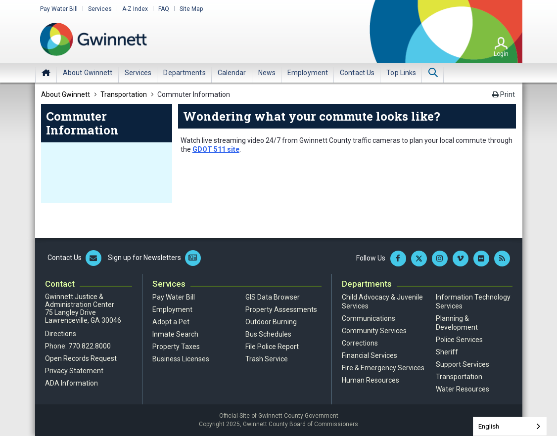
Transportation (459, 377)
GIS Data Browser (272, 297)
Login (501, 53)
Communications (368, 318)
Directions (60, 334)
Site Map (191, 8)
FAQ (163, 8)
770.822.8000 (89, 346)
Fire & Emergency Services (383, 368)
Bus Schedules (268, 334)
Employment (172, 309)
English (488, 426)
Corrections (360, 343)
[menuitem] (88, 73)
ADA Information (71, 383)
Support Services (462, 364)
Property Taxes (176, 346)
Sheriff (447, 352)
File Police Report (272, 346)
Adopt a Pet (170, 322)
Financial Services (369, 355)
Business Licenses (180, 359)
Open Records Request (81, 358)
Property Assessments (281, 309)
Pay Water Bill (59, 8)
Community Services (374, 331)
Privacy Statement (74, 371)
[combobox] (510, 426)
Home (46, 73)
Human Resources (370, 380)
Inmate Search (175, 334)
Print (503, 94)
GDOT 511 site (215, 149)
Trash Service (266, 359)
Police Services (459, 340)
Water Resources (462, 389)
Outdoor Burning (271, 322)
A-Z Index (135, 8)
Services (100, 8)
